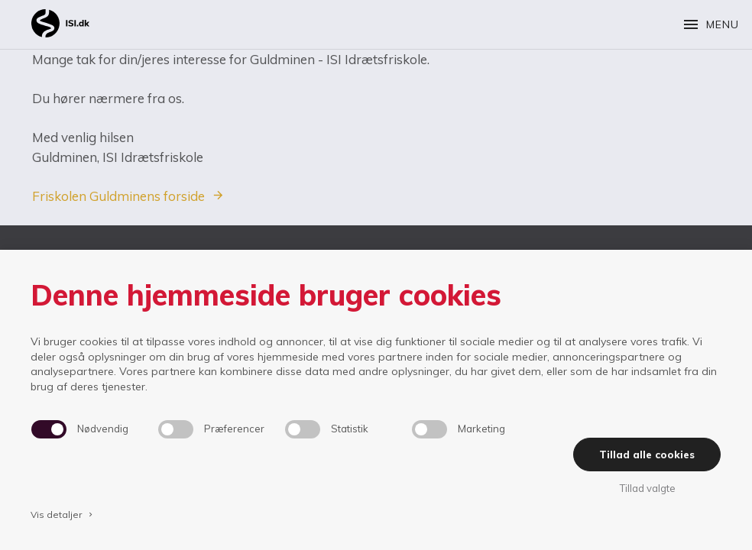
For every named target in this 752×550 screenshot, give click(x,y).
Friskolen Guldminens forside (118, 196)
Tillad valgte (647, 488)
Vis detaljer (63, 514)
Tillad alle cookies (647, 454)
